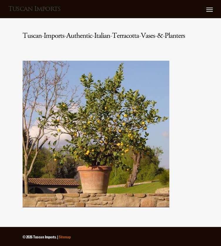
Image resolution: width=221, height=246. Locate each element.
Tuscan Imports (34, 9)
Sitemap (65, 236)
